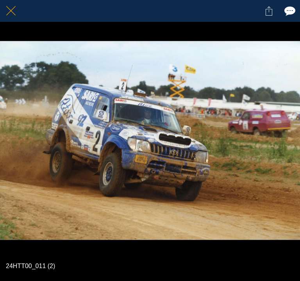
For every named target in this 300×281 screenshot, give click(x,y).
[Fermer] (11, 11)
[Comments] (289, 11)
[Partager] (268, 11)
